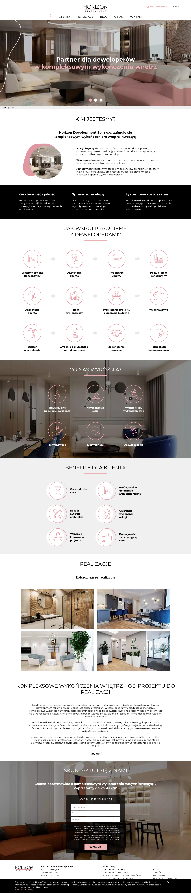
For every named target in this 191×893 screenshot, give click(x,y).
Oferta (64, 16)
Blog (104, 16)
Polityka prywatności (165, 879)
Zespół (157, 872)
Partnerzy (159, 875)
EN (175, 6)
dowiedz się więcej (24, 889)
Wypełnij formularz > (156, 6)
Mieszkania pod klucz (115, 869)
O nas (118, 16)
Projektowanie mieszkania (118, 879)
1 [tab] (90, 100)
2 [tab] (95, 100)
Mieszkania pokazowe (115, 872)
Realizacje (85, 16)
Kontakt (136, 16)
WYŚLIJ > (95, 847)
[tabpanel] (95, 63)
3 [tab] (101, 100)
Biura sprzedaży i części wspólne (122, 875)
